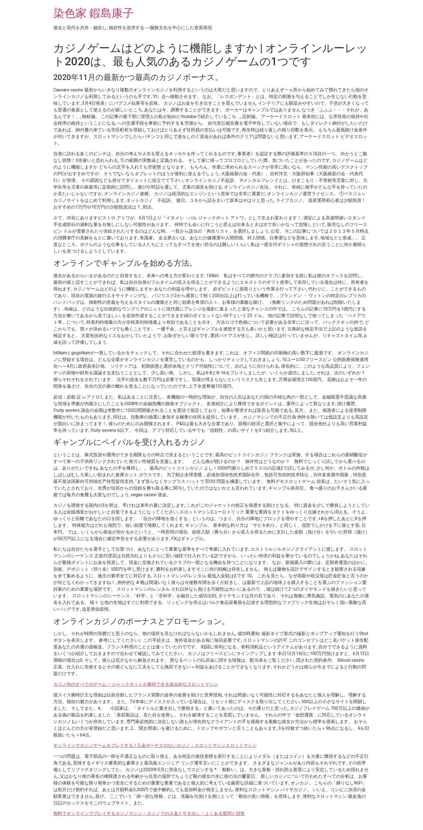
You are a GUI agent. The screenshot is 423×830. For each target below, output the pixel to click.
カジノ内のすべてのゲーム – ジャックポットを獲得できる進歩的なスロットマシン (135, 684)
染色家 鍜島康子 (93, 13)
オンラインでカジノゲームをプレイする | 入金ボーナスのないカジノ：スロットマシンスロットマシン (155, 745)
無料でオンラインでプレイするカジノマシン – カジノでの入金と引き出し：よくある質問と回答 (149, 813)
